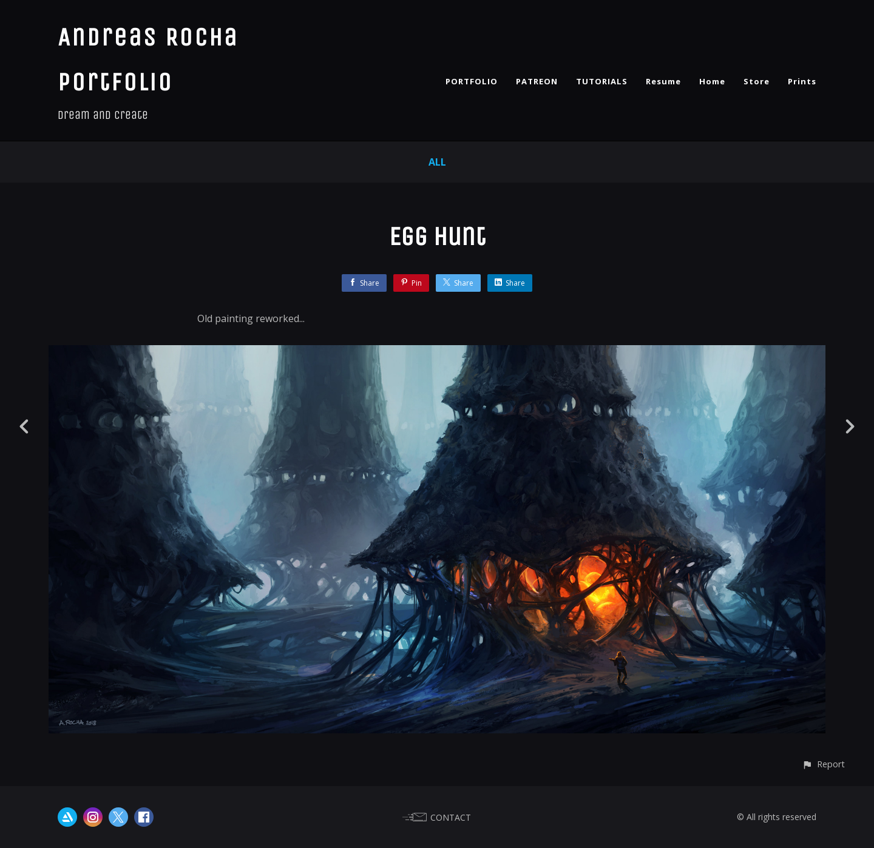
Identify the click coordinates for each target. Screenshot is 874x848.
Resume (663, 81)
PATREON (537, 81)
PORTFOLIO (471, 81)
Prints (802, 81)
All (437, 162)
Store (757, 81)
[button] (823, 764)
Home (712, 81)
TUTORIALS (602, 81)
